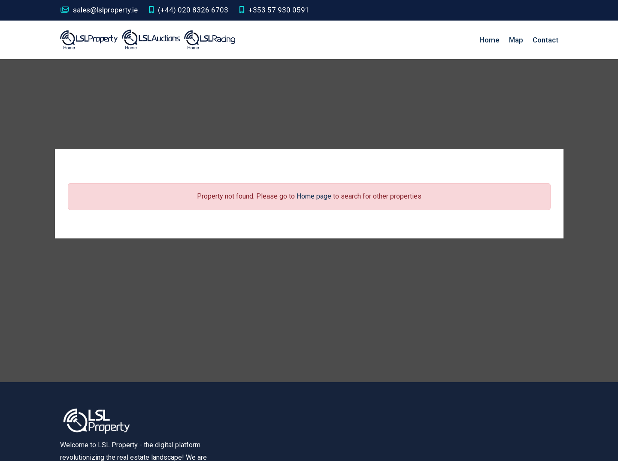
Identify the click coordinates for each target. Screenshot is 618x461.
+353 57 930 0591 (274, 10)
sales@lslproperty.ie (99, 10)
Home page (314, 196)
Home (489, 40)
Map (516, 40)
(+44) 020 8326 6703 (188, 10)
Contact (545, 40)
